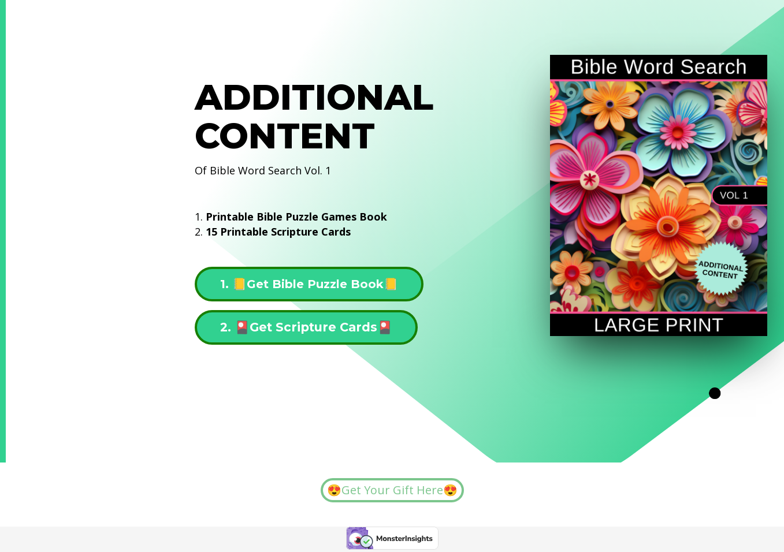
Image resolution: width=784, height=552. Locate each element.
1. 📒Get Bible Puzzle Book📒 (309, 284)
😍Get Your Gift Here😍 (392, 490)
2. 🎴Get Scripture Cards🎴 (306, 327)
